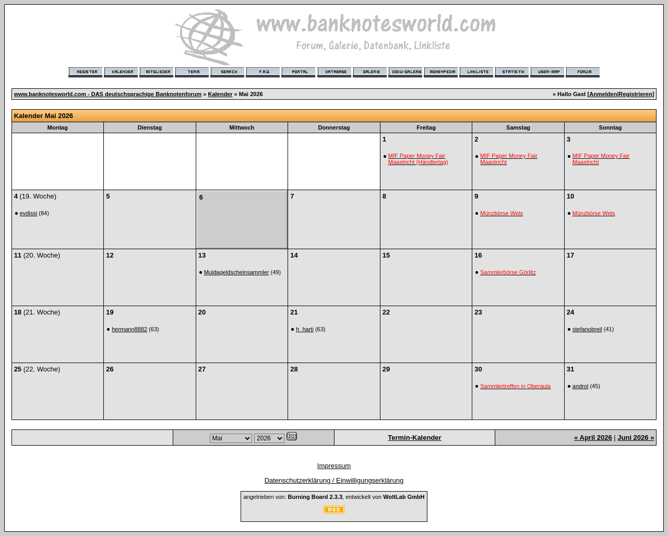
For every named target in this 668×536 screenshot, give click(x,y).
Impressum (334, 466)
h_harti (305, 329)
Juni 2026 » (635, 437)
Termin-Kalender (414, 437)
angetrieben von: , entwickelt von (333, 497)
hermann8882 (129, 329)
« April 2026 (593, 437)
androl (580, 386)
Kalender (220, 94)
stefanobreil (587, 329)
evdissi (29, 213)
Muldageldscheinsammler (236, 272)
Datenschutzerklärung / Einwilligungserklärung (334, 480)
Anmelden (603, 94)
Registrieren (635, 94)
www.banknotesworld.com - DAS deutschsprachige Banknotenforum (108, 94)
